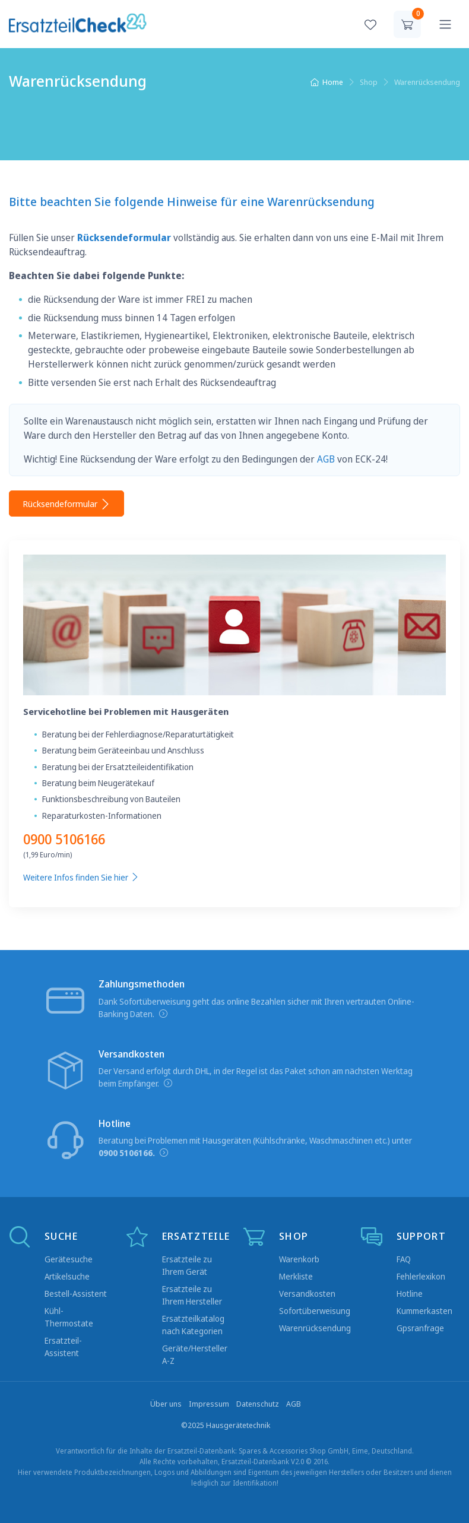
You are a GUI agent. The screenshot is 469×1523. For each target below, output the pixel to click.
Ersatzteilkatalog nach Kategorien (193, 1325)
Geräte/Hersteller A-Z (194, 1354)
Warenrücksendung (315, 1328)
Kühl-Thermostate (69, 1317)
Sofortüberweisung (314, 1310)
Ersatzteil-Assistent (63, 1347)
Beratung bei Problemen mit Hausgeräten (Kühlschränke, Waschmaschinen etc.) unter (255, 1146)
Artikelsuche (67, 1276)
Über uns (166, 1403)
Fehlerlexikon (421, 1276)
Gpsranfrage (420, 1328)
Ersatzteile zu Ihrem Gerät (187, 1265)
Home (326, 82)
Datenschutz (257, 1403)
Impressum (209, 1403)
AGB (326, 459)
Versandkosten (307, 1293)
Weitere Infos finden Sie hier (81, 877)
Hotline (410, 1293)
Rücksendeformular (66, 503)
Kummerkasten (424, 1310)
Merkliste (296, 1276)
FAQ (404, 1259)
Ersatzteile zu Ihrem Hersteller (192, 1295)
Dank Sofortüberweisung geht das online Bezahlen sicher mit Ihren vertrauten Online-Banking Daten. (256, 1007)
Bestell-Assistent (76, 1293)
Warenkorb (299, 1259)
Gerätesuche (69, 1259)
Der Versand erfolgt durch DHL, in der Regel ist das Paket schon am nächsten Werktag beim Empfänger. (256, 1077)
